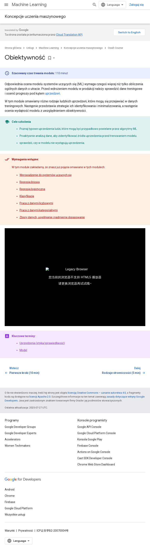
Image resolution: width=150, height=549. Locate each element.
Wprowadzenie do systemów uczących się (45, 175)
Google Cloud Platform (19, 508)
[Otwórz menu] (6, 4)
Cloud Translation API (69, 34)
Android (9, 489)
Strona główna (13, 47)
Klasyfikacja (27, 196)
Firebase (10, 502)
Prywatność (25, 530)
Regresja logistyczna (32, 189)
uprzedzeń (52, 93)
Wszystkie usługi (15, 514)
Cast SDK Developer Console (94, 458)
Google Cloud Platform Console (96, 433)
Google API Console (89, 426)
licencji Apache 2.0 (39, 396)
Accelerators (13, 439)
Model (23, 350)
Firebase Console (87, 445)
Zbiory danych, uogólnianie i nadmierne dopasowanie (52, 217)
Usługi (30, 47)
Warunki (10, 530)
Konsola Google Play (89, 439)
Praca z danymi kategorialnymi (39, 210)
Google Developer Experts (20, 433)
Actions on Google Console (93, 451)
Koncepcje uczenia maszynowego (35, 16)
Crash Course (115, 47)
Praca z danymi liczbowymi (36, 203)
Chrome (10, 495)
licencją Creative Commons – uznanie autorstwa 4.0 (97, 392)
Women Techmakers (17, 445)
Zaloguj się (136, 4)
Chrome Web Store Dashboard (96, 464)
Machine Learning (29, 4)
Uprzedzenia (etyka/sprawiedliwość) (42, 343)
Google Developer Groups (20, 426)
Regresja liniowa (30, 182)
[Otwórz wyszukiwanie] (94, 4)
